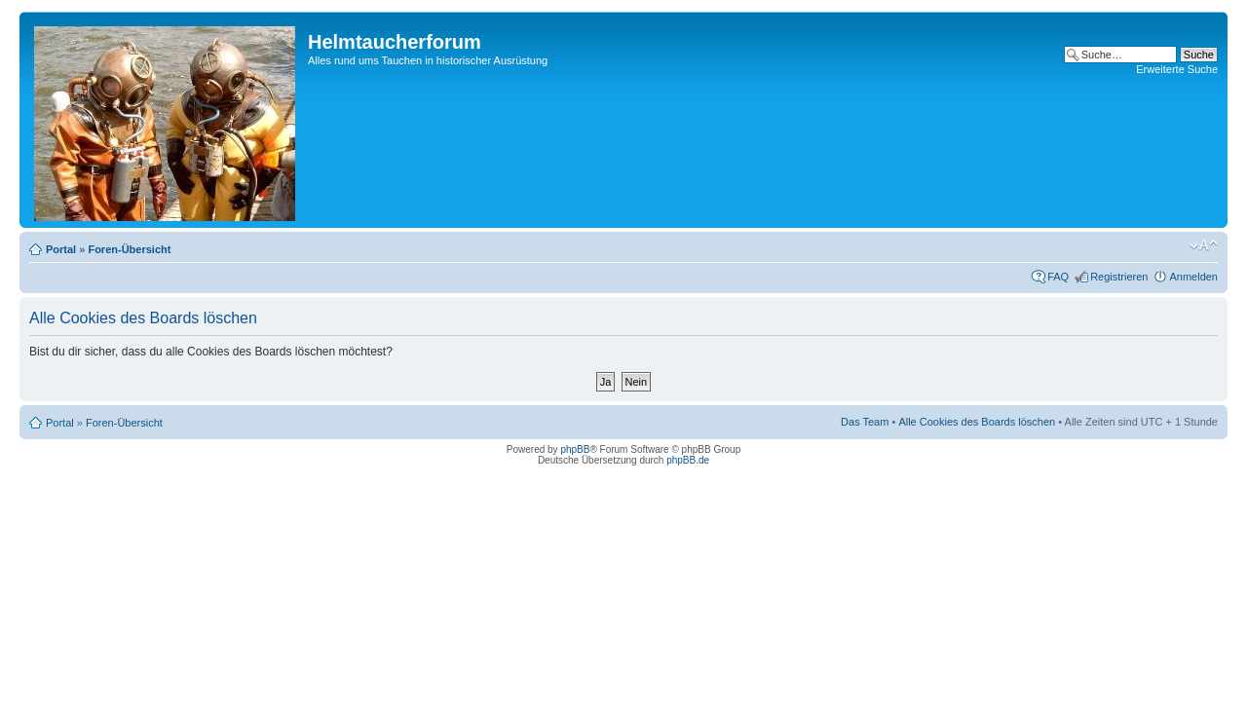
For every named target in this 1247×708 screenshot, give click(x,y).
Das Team (864, 422)
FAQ (1058, 276)
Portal (61, 249)
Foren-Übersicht (129, 249)
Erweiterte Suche (1177, 69)
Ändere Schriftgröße (1204, 245)
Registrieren (1119, 276)
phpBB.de (687, 460)
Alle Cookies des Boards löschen (976, 422)
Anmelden (1193, 276)
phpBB (574, 449)
